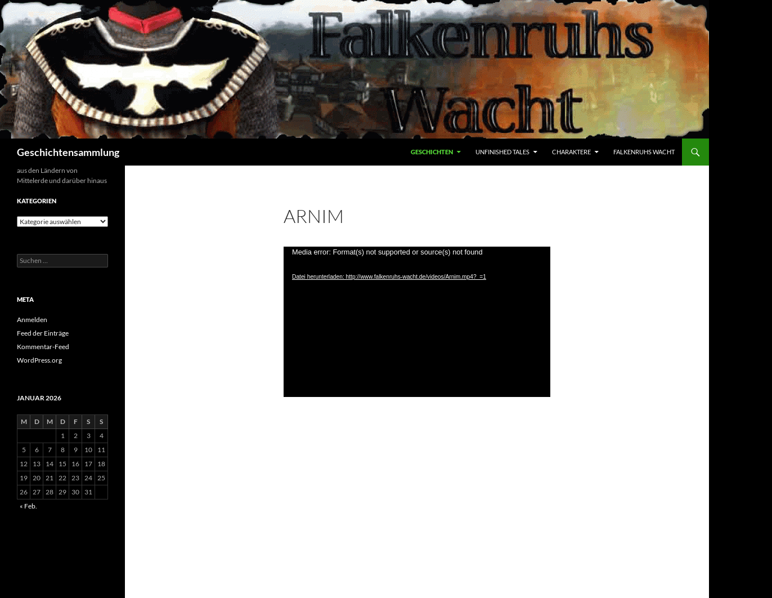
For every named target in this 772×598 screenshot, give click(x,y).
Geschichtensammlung (68, 152)
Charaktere (571, 151)
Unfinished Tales (502, 151)
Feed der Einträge (43, 333)
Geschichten (432, 151)
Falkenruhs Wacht (644, 151)
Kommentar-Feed (43, 346)
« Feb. (28, 506)
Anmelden (32, 319)
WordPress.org (39, 360)
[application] (417, 322)
